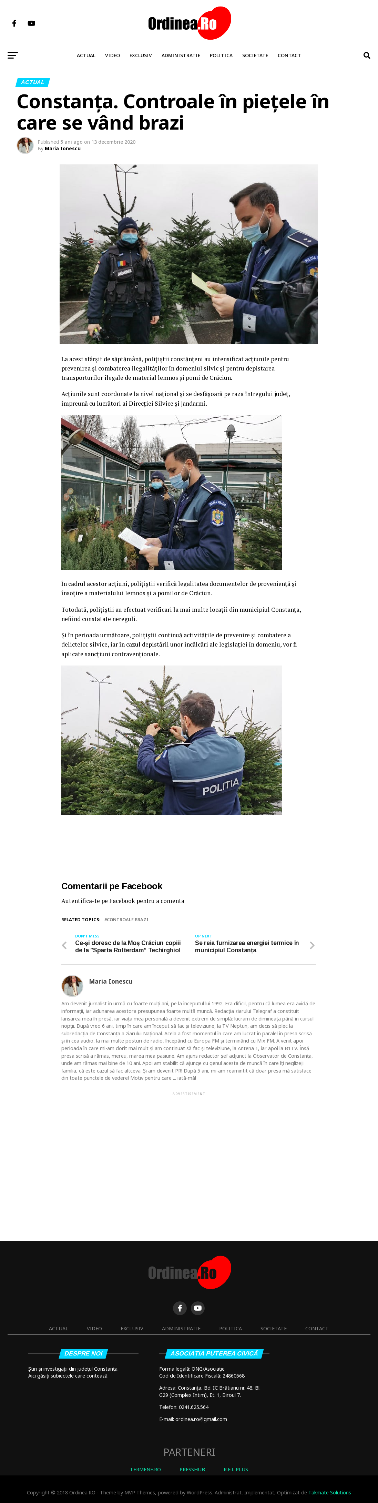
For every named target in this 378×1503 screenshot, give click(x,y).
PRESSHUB (192, 1469)
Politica (221, 55)
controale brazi (128, 919)
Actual (86, 55)
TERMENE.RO (145, 1469)
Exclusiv (141, 55)
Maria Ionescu (63, 148)
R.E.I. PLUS (236, 1469)
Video (112, 55)
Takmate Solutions (329, 1492)
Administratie (181, 55)
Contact (289, 55)
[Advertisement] (188, 1145)
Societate (255, 55)
